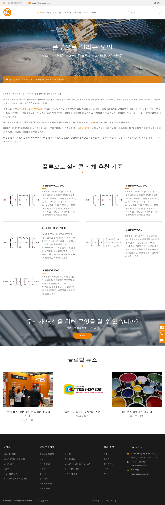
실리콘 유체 (83, 128)
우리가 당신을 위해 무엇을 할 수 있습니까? (82, 321)
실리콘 (92, 122)
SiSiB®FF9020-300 (53, 185)
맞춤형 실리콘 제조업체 (31, 109)
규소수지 (7, 469)
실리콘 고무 (8, 464)
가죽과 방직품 (46, 483)
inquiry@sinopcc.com (41, 3)
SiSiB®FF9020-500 (136, 185)
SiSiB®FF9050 (133, 229)
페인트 (42, 469)
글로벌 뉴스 (82, 360)
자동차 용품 (45, 464)
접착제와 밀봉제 (47, 454)
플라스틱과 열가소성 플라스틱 (77, 464)
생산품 (40, 12)
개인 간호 (68, 454)
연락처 (95, 12)
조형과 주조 (45, 488)
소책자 (107, 474)
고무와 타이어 (70, 474)
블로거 (77, 12)
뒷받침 (67, 12)
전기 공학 (44, 479)
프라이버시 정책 (111, 501)
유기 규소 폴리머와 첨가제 (15, 479)
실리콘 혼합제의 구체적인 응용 (82, 411)
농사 (41, 459)
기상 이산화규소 (10, 474)
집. (10, 79)
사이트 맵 (96, 501)
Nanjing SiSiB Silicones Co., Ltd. (27, 501)
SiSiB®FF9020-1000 (54, 227)
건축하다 (43, 474)
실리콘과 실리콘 (10, 454)
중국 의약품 (69, 459)
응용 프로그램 (54, 12)
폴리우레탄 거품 (71, 469)
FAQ (106, 469)
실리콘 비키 (109, 464)
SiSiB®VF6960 (50, 270)
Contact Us (136, 447)
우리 (86, 12)
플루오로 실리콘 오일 (55, 79)
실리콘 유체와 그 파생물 (33, 79)
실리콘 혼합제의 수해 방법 (136, 411)
